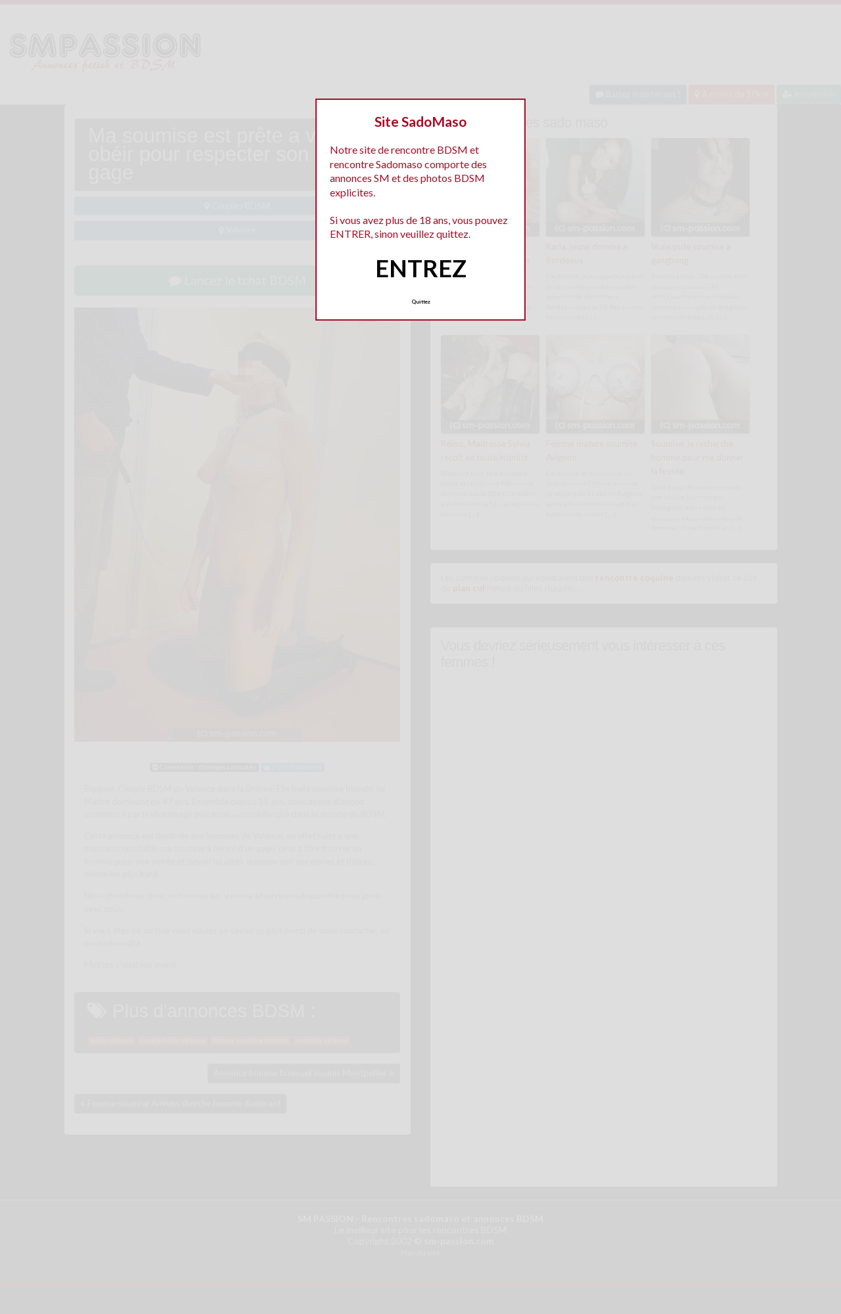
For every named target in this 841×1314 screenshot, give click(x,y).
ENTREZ (420, 268)
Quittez (420, 301)
